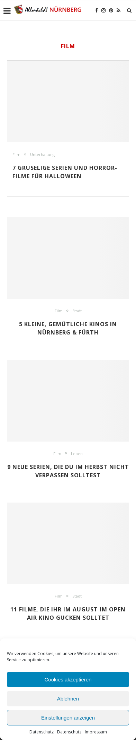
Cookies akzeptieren (68, 679)
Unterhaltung (42, 154)
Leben (77, 453)
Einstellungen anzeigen (68, 718)
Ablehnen (68, 699)
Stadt (77, 310)
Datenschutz (41, 732)
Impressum (96, 732)
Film (16, 154)
